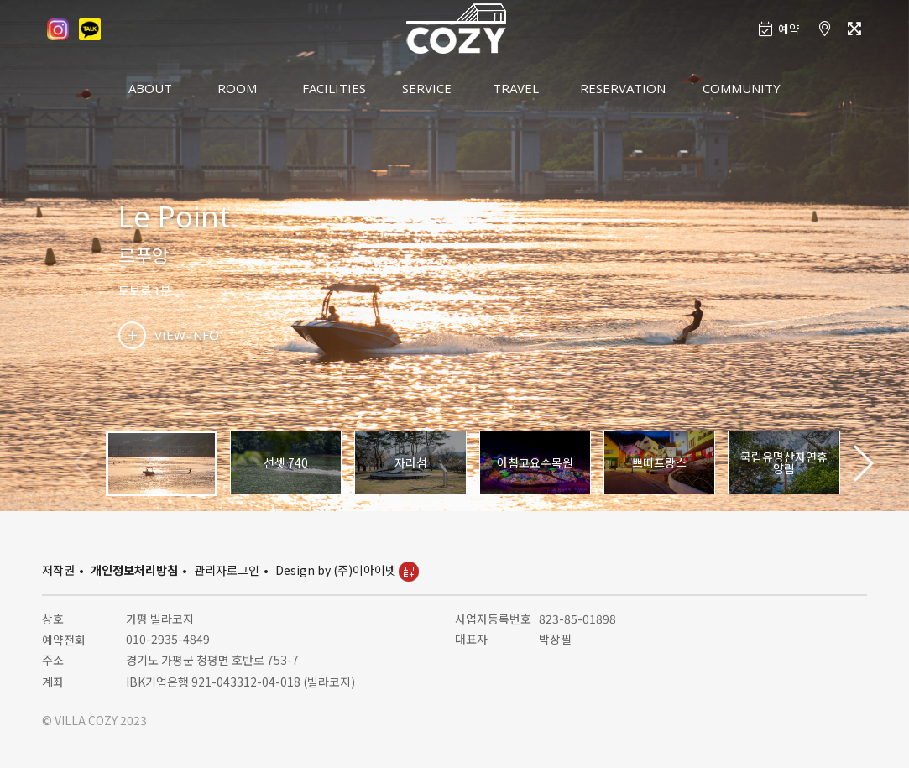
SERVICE (427, 88)
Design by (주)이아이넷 (347, 570)
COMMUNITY (742, 88)
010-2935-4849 (168, 638)
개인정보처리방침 (134, 570)
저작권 (58, 570)
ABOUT (150, 88)
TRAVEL (516, 88)
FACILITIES (334, 88)
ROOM (237, 88)
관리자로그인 (226, 570)
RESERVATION (623, 88)
